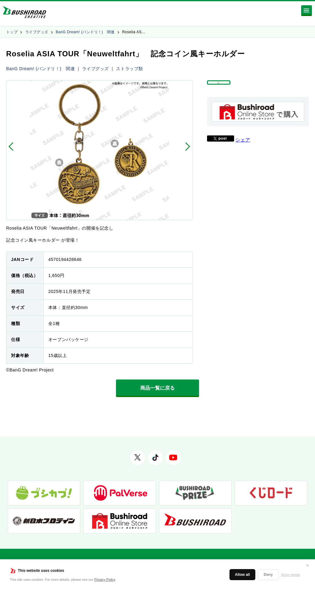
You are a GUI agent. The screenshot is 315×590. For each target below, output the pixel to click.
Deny (268, 574)
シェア (242, 153)
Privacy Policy (104, 579)
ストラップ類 (129, 68)
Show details (290, 574)
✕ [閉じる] (307, 565)
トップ (12, 32)
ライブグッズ (36, 32)
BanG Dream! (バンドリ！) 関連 (85, 32)
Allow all (242, 574)
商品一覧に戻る (157, 388)
